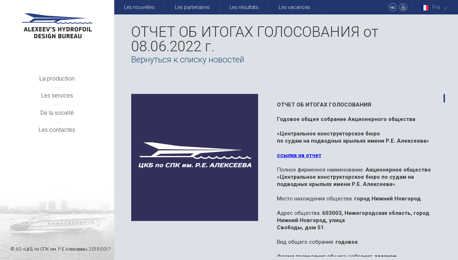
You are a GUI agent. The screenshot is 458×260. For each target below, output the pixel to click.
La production (56, 78)
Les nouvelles (139, 7)
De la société (57, 112)
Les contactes (57, 129)
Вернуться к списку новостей (187, 59)
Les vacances (294, 7)
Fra (435, 7)
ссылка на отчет (299, 155)
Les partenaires (192, 7)
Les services (57, 95)
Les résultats (244, 7)
